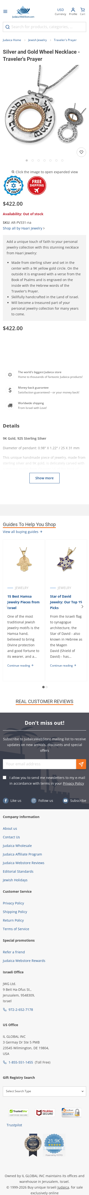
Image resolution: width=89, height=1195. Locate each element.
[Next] (82, 607)
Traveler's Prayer (65, 40)
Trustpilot (14, 1125)
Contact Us (11, 837)
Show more (44, 478)
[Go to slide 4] (44, 160)
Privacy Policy (73, 783)
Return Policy (13, 920)
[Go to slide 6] (56, 160)
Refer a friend (14, 952)
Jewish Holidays (15, 880)
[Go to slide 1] (27, 160)
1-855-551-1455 (21, 1062)
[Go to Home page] (23, 12)
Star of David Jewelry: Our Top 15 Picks (66, 602)
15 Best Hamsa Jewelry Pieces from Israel (23, 602)
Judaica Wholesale (17, 845)
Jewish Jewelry (37, 40)
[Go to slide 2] (33, 160)
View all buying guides (23, 531)
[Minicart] (82, 12)
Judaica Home (12, 40)
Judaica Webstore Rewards (24, 960)
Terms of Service (16, 929)
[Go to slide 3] (38, 160)
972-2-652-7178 (21, 1009)
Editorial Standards (18, 871)
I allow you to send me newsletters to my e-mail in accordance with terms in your (47, 780)
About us (10, 828)
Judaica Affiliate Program (22, 854)
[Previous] (6, 607)
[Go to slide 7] (62, 160)
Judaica (63, 1187)
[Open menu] (5, 12)
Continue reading (20, 665)
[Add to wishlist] (81, 152)
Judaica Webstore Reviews (23, 863)
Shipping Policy (15, 911)
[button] (44, 107)
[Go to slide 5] (50, 160)
